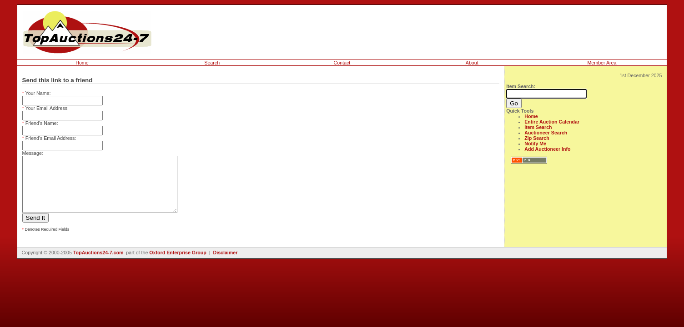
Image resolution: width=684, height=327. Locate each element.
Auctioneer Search (545, 132)
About (472, 62)
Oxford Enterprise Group (177, 263)
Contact (342, 62)
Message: (32, 153)
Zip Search (536, 138)
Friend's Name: (40, 123)
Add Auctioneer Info (547, 149)
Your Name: (36, 93)
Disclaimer (225, 263)
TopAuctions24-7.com (98, 263)
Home (81, 62)
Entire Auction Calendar (551, 121)
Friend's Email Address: (49, 138)
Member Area (601, 62)
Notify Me (535, 143)
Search (212, 62)
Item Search (538, 127)
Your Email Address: (45, 108)
